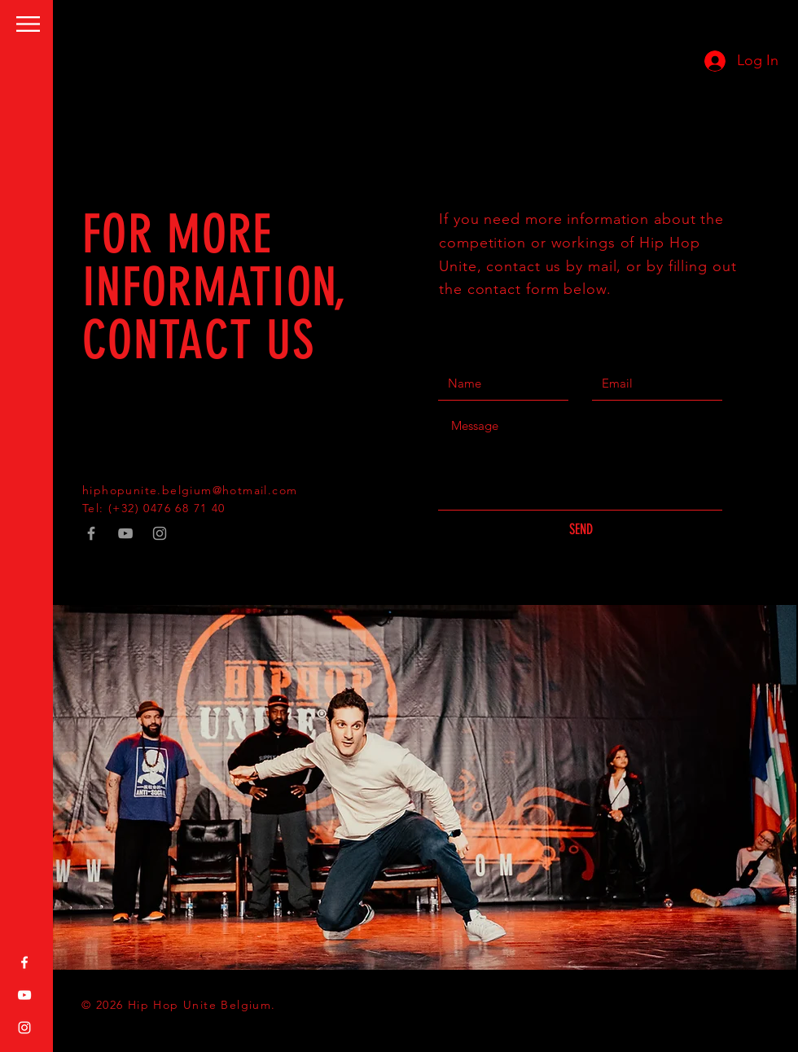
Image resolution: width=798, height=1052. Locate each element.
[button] (28, 24)
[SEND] (580, 529)
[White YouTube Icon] (24, 995)
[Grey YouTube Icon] (125, 533)
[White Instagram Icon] (24, 1027)
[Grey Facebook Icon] (91, 533)
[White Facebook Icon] (24, 962)
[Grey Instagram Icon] (160, 533)
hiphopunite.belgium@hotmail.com (189, 490)
